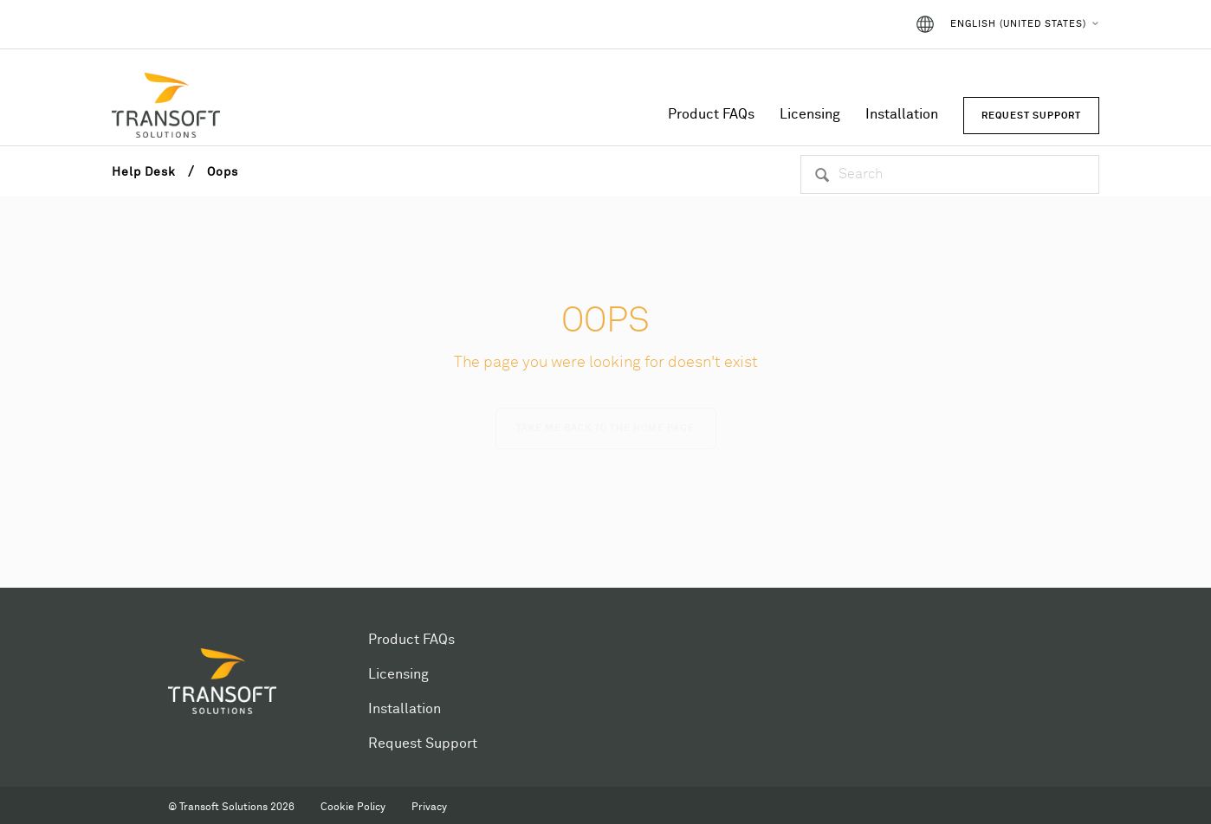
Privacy (429, 807)
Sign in (867, 24)
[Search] (949, 174)
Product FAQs (711, 114)
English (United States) (1018, 24)
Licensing (810, 114)
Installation (901, 114)
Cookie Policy (353, 807)
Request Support (422, 743)
